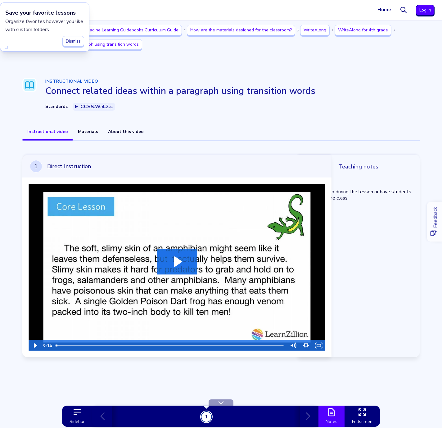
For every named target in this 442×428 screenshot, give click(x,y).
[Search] (403, 10)
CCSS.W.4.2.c (96, 106)
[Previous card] (105, 416)
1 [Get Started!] (206, 416)
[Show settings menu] (296, 339)
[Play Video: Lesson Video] (171, 258)
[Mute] (283, 339)
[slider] (164, 339)
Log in (425, 10)
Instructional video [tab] (47, 132)
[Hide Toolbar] (221, 402)
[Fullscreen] (308, 339)
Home (384, 9)
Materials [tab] (88, 132)
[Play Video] (34, 339)
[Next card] (306, 416)
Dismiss (73, 39)
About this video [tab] (126, 132)
